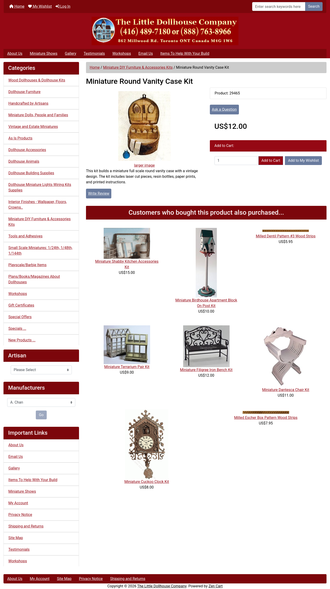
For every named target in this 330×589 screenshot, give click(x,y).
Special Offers (20, 317)
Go (41, 415)
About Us (14, 53)
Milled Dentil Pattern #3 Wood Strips (286, 236)
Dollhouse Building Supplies (31, 173)
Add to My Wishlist (303, 160)
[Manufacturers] (41, 402)
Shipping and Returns (25, 526)
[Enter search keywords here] (278, 6)
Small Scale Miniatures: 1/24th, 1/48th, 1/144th (40, 251)
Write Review (98, 193)
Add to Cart (270, 160)
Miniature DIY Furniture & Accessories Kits (138, 67)
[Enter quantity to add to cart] (236, 160)
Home (16, 6)
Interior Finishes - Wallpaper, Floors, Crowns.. (37, 205)
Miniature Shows (43, 53)
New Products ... (22, 340)
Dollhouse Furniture (24, 92)
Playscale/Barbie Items (27, 265)
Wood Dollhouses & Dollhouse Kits (36, 80)
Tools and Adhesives (25, 236)
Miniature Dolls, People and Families (38, 115)
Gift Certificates (21, 305)
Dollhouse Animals (23, 161)
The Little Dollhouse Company (161, 586)
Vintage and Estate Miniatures (33, 126)
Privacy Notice (20, 514)
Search (314, 6)
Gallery (70, 53)
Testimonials (94, 53)
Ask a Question (224, 109)
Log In (63, 6)
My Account (18, 503)
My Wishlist (40, 6)
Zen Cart (215, 586)
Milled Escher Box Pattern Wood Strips (265, 417)
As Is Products (20, 138)
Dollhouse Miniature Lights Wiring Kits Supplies (39, 187)
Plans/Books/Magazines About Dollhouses (34, 279)
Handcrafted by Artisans (28, 103)
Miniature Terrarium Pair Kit (127, 367)
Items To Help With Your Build (184, 53)
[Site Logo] (165, 31)
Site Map (15, 538)
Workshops (121, 53)
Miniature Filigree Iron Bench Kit (206, 370)
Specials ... (17, 328)
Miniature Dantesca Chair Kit (285, 390)
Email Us (145, 53)
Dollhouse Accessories (27, 150)
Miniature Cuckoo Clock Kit (146, 481)
